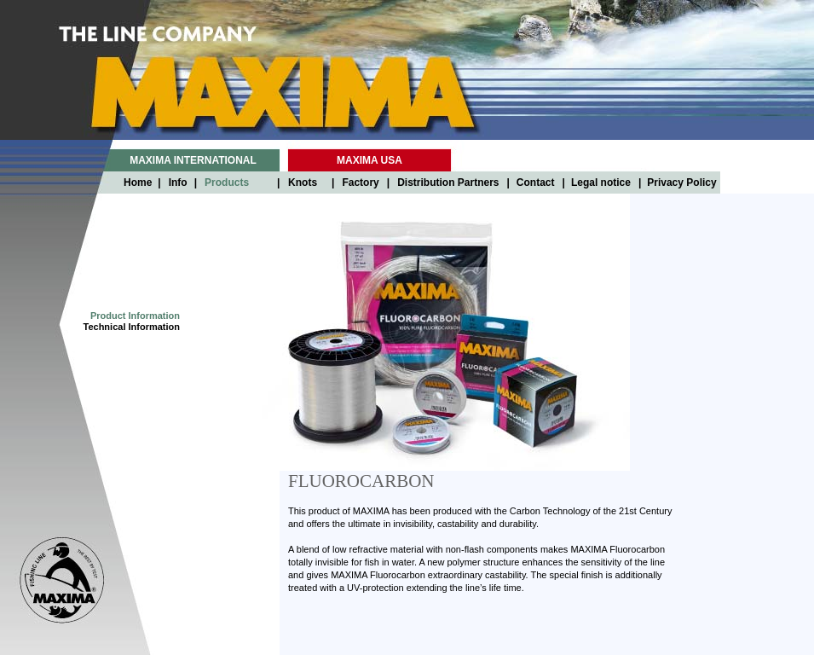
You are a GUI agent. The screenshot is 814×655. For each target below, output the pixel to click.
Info (178, 182)
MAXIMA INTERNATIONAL (193, 160)
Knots (302, 182)
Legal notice (601, 182)
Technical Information (132, 327)
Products (227, 182)
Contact (536, 182)
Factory (360, 182)
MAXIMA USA (369, 160)
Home (138, 182)
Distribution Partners (448, 182)
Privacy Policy (681, 182)
